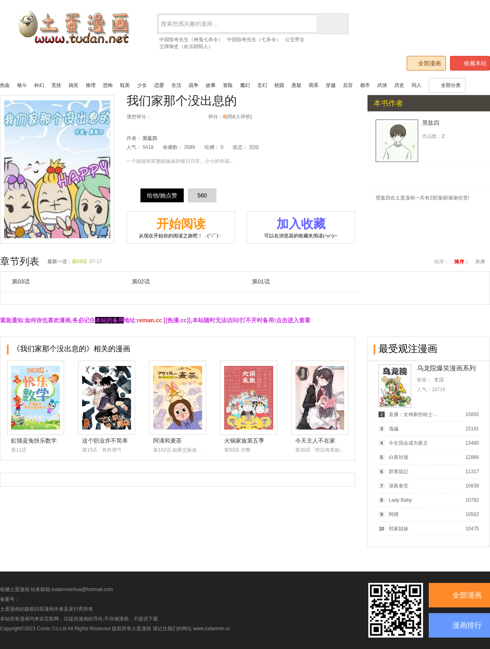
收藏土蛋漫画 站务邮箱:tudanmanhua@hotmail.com (56, 589)
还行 (176, 116)
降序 (459, 262)
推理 (91, 85)
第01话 (261, 281)
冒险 (228, 85)
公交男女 (295, 39)
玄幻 (262, 85)
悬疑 (296, 85)
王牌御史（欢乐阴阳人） (186, 46)
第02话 (141, 281)
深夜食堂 (398, 486)
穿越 (331, 85)
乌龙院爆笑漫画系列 (446, 368)
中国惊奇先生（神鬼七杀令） (191, 39)
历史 (399, 85)
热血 (5, 85)
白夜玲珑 (398, 457)
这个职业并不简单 (105, 440)
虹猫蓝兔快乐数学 (34, 440)
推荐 (185, 116)
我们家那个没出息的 (182, 100)
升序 (480, 262)
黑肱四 (150, 138)
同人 (416, 85)
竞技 (56, 85)
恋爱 (159, 85)
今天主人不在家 (315, 440)
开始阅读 (181, 228)
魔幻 (245, 85)
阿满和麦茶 (167, 440)
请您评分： (139, 117)
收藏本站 (470, 63)
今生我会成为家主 (408, 443)
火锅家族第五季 (244, 440)
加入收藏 (301, 228)
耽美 (125, 85)
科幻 (39, 85)
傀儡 (394, 429)
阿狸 (394, 514)
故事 (211, 85)
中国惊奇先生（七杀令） (254, 39)
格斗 (22, 85)
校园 (279, 85)
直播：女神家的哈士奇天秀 (414, 414)
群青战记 (398, 471)
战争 (193, 85)
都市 (365, 85)
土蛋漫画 (141, 628)
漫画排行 (467, 625)
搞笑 (73, 85)
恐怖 (108, 85)
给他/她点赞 (162, 195)
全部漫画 (426, 63)
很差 (159, 116)
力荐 (193, 116)
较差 (168, 116)
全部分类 (447, 85)
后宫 (348, 85)
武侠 (382, 85)
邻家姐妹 (398, 529)
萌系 (313, 85)
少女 (142, 85)
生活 (176, 85)
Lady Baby (400, 500)
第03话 (79, 261)
